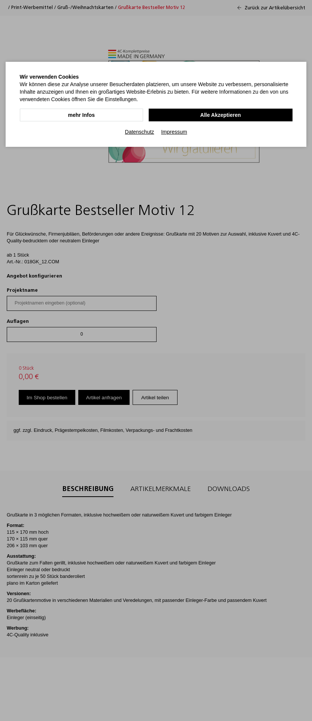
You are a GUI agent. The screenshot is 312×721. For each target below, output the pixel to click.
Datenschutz (139, 131)
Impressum (174, 131)
